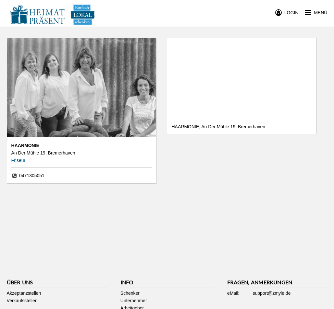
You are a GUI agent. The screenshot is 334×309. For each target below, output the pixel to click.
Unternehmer (133, 300)
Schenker (130, 293)
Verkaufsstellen (22, 300)
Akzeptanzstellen (24, 293)
